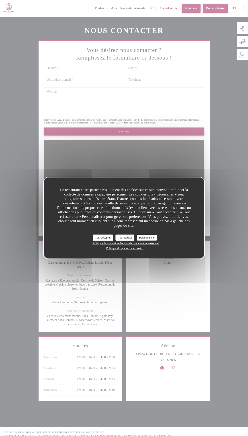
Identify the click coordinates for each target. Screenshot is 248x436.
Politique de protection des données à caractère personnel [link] (125, 243)
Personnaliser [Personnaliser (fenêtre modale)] (147, 237)
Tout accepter (103, 237)
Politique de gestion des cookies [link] (124, 248)
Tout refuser (125, 237)
